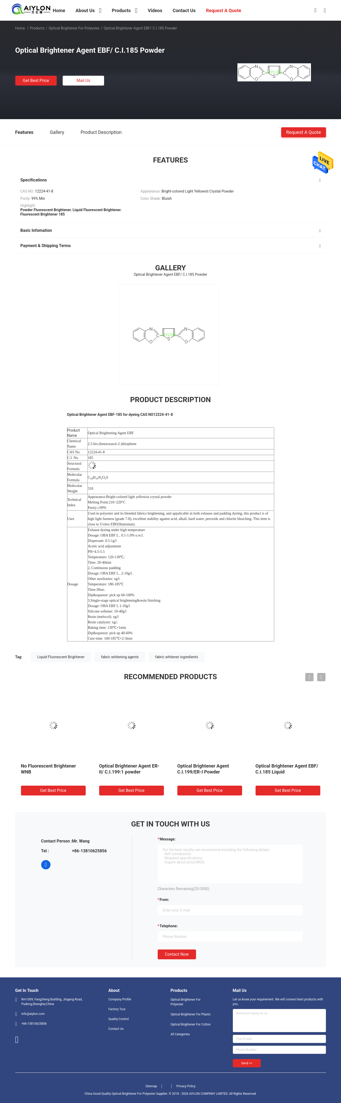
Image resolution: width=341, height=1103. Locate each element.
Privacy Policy (185, 1086)
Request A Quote (303, 132)
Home (20, 28)
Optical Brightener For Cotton (191, 1024)
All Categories (180, 1034)
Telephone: (169, 926)
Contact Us (116, 1029)
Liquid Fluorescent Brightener (60, 657)
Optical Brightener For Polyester (73, 28)
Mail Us (83, 80)
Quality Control (118, 1019)
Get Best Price (36, 80)
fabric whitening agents (120, 657)
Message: (168, 839)
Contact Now (177, 954)
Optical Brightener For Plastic (191, 1014)
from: (164, 900)
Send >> (246, 1063)
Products (37, 28)
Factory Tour (117, 1009)
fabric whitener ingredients (176, 657)
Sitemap (151, 1086)
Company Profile (119, 999)
